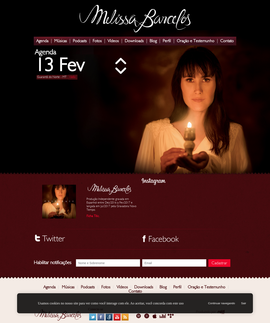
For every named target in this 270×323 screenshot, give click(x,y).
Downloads (134, 41)
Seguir (134, 237)
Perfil (167, 41)
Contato (227, 41)
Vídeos (113, 41)
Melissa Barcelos (135, 18)
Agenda (42, 41)
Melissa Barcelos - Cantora (160, 245)
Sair (243, 303)
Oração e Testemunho (195, 41)
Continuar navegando (221, 303)
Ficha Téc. (93, 216)
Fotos (97, 41)
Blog (153, 41)
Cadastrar (219, 263)
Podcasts (80, 41)
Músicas (60, 41)
